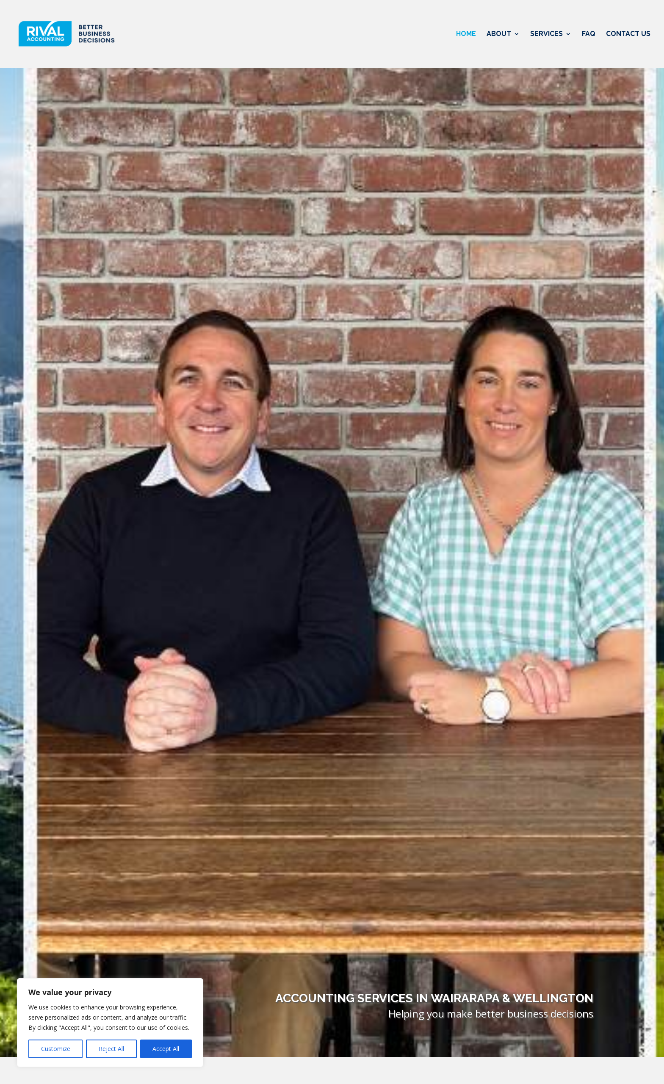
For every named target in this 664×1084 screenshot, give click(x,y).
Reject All (111, 1049)
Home (466, 34)
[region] (110, 1022)
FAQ (588, 34)
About (499, 34)
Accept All (165, 1049)
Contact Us (628, 34)
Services (546, 34)
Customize (55, 1049)
